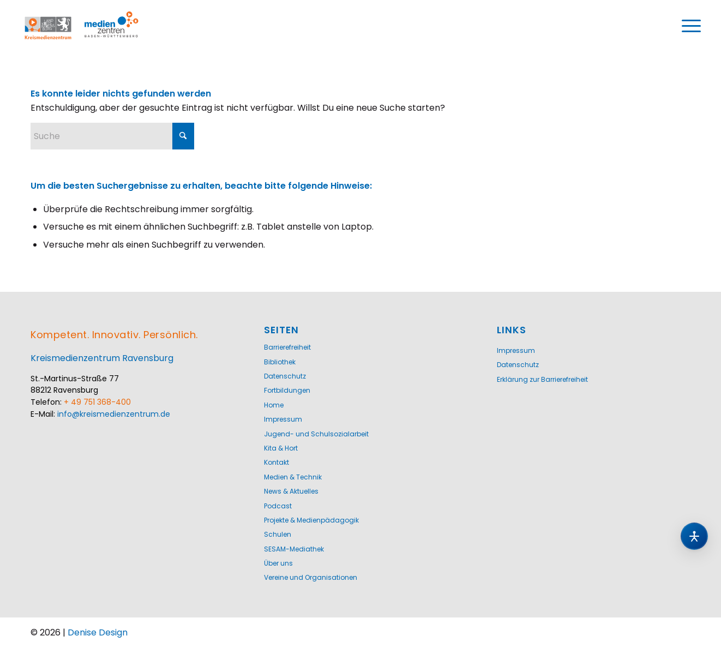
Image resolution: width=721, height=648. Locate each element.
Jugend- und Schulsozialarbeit (316, 434)
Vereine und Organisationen (310, 577)
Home (274, 405)
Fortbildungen (287, 390)
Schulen (277, 534)
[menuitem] (691, 26)
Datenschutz (285, 376)
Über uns (278, 563)
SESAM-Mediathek (294, 549)
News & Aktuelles (291, 491)
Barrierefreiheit (287, 347)
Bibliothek (280, 362)
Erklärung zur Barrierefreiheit (542, 379)
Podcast (278, 506)
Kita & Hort (281, 448)
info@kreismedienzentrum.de (113, 414)
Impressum (283, 419)
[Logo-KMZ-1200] (93, 26)
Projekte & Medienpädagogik (311, 520)
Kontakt (276, 462)
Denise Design (98, 632)
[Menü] (691, 26)
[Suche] (112, 136)
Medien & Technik (293, 477)
